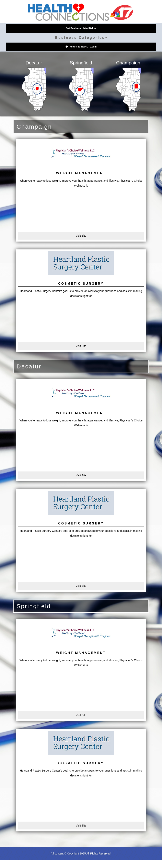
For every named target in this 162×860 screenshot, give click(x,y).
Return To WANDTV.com (81, 46)
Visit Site (81, 235)
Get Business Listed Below (81, 28)
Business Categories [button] (81, 38)
